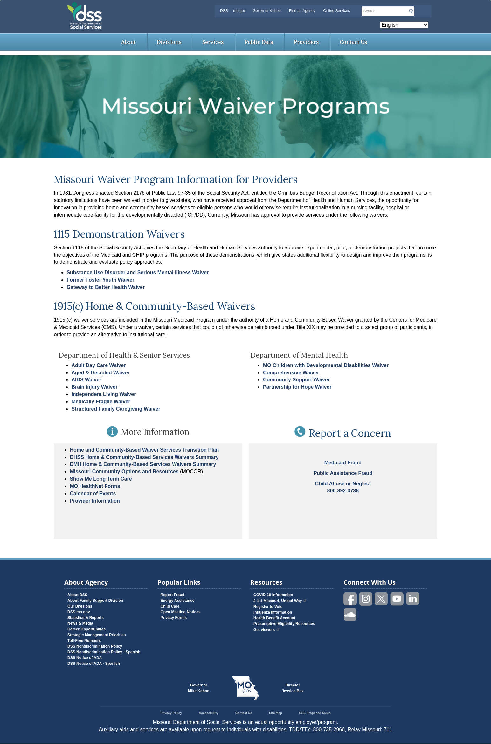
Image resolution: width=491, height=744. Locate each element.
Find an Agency (302, 11)
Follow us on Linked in (413, 599)
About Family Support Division (95, 600)
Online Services (336, 11)
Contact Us (353, 42)
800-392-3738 (343, 490)
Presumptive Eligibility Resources (284, 624)
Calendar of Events (93, 493)
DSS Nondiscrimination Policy (94, 646)
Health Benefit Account (274, 618)
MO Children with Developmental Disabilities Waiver (326, 365)
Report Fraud (172, 595)
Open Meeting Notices (181, 612)
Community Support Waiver (296, 379)
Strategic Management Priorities (96, 635)
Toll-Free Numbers (84, 640)
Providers (306, 42)
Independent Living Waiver (103, 394)
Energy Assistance (178, 600)
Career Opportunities (86, 629)
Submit (411, 11)
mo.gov (239, 11)
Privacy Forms (174, 617)
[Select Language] (404, 25)
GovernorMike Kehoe (198, 688)
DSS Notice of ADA (84, 658)
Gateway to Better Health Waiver (105, 287)
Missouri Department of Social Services (129, 7)
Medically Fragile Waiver (100, 401)
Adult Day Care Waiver (98, 365)
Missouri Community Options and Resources (124, 471)
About (128, 42)
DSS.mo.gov (78, 612)
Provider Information (95, 501)
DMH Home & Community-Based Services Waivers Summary (143, 464)
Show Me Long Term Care (101, 479)
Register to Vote (267, 606)
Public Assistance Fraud (343, 473)
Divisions (169, 42)
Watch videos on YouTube (397, 599)
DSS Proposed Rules (314, 713)
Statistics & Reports (85, 617)
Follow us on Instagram (366, 599)
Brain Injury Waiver (94, 387)
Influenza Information (272, 612)
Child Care (170, 606)
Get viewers (266, 630)
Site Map (275, 713)
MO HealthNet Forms (95, 486)
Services (213, 42)
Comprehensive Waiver (291, 372)
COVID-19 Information (273, 595)
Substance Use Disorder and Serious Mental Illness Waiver (137, 272)
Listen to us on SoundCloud (350, 614)
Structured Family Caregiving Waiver (115, 409)
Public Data (259, 42)
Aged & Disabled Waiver (100, 372)
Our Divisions (79, 606)
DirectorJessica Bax (293, 688)
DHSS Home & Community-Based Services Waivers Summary (144, 457)
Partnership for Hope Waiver (297, 387)
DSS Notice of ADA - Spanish (93, 663)
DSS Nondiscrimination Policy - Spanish (103, 652)
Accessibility (208, 713)
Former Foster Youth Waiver (100, 279)
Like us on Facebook (350, 599)
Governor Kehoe (267, 11)
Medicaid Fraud (343, 462)
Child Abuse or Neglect (343, 483)
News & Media (80, 623)
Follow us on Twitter (382, 599)
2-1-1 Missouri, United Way (280, 601)
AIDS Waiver (86, 379)
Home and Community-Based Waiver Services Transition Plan (144, 450)
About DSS (77, 595)
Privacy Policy (171, 713)
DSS (224, 11)
